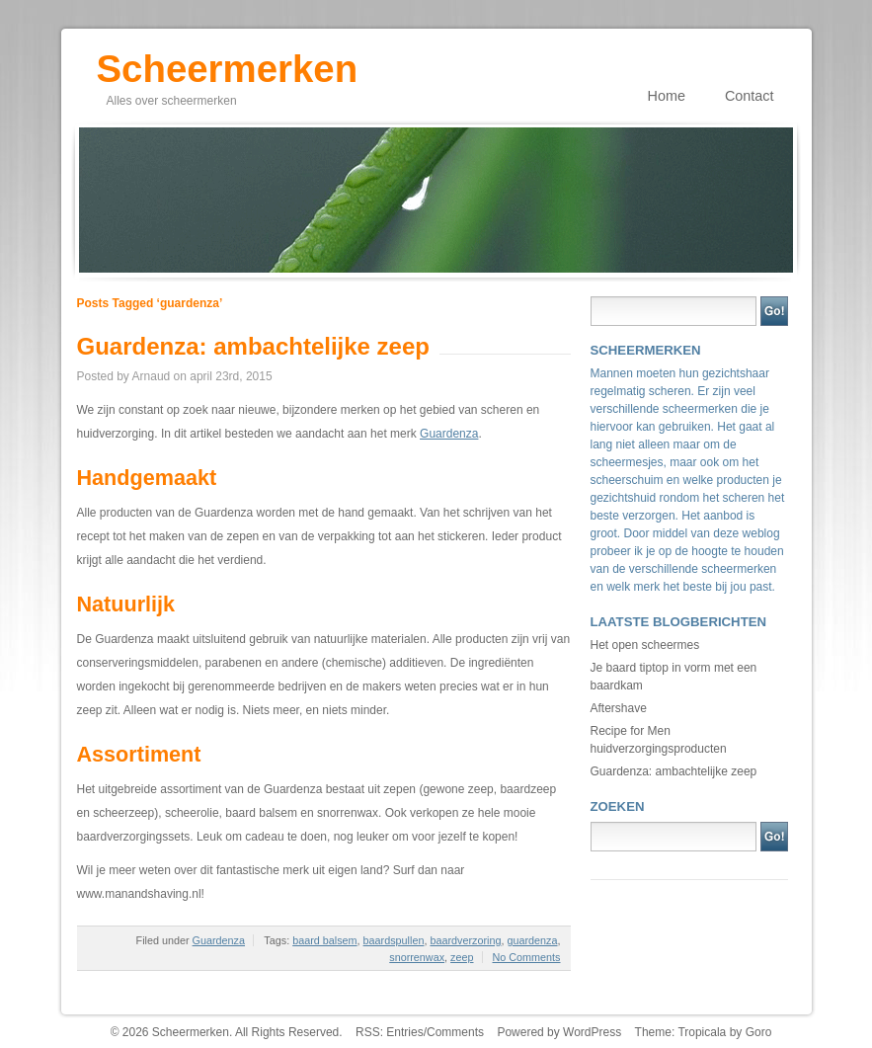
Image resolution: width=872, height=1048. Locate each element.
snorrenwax (416, 957)
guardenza (532, 940)
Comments (455, 1032)
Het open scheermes (645, 645)
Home (666, 96)
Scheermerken (227, 62)
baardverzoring (465, 940)
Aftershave (619, 708)
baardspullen (394, 940)
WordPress (592, 1032)
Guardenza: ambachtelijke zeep (253, 346)
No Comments (527, 957)
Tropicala (701, 1032)
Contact (749, 96)
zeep (461, 957)
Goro (759, 1032)
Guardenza (449, 434)
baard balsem (324, 940)
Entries (404, 1032)
